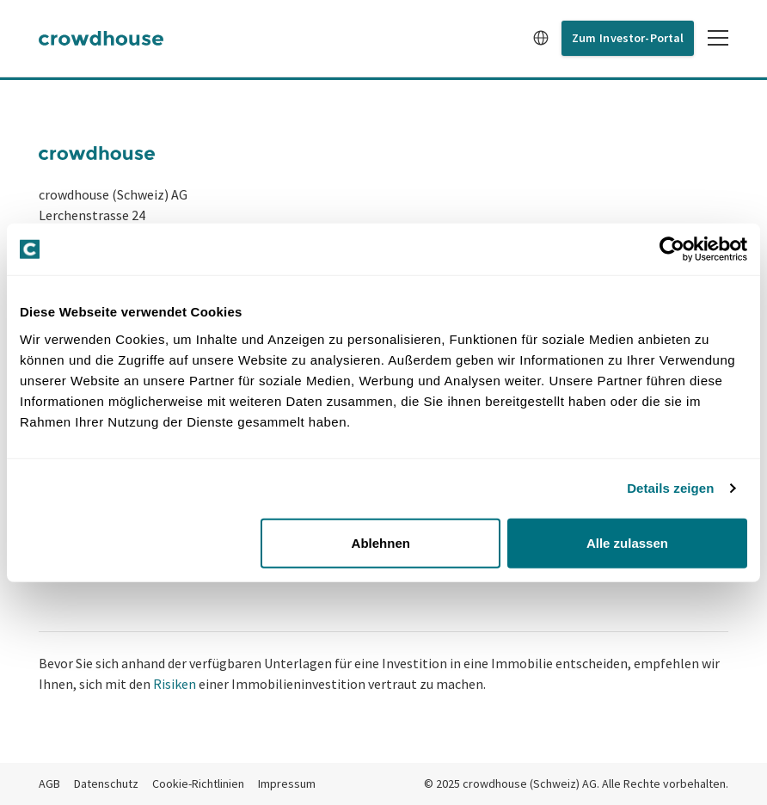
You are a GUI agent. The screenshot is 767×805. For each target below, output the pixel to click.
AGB (49, 783)
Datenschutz (106, 783)
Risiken (174, 683)
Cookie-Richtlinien (198, 783)
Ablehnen (381, 542)
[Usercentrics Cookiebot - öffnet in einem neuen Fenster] (672, 249)
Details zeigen (670, 488)
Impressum (287, 783)
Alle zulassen (627, 542)
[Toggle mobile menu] (718, 38)
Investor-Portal (641, 38)
